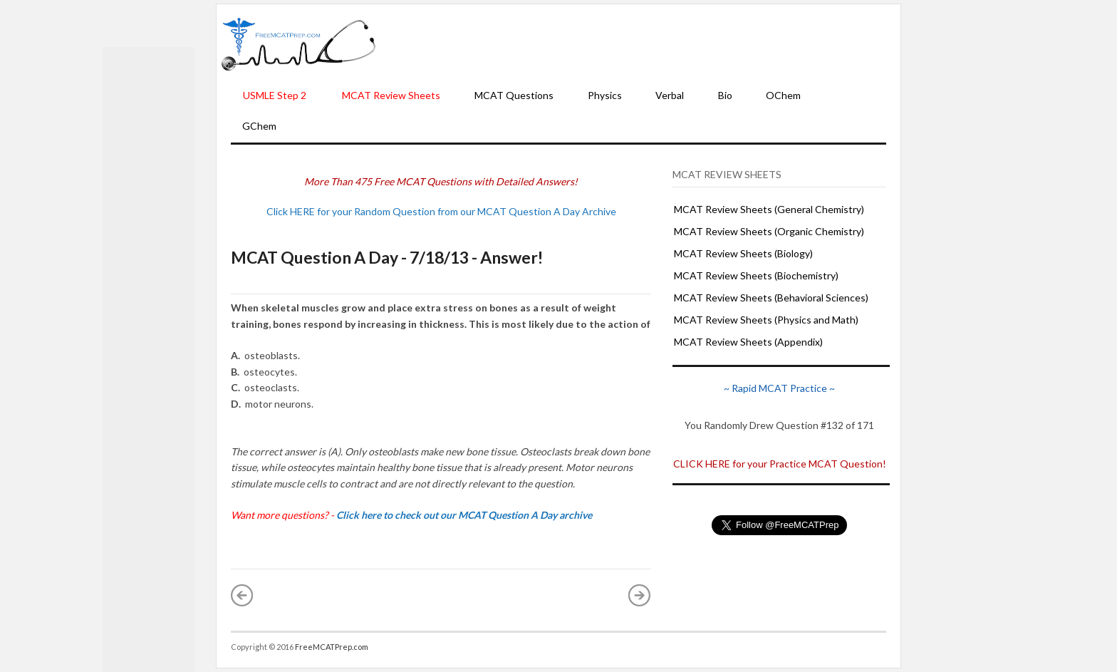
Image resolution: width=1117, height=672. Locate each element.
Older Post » (639, 595)
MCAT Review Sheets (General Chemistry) (769, 209)
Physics (605, 95)
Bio (725, 95)
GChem (259, 126)
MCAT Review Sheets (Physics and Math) (766, 320)
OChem (783, 95)
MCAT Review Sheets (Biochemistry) (756, 275)
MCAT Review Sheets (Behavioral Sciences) (771, 297)
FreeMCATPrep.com (331, 646)
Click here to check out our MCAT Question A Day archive (464, 515)
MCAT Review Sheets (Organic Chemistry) (769, 231)
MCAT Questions (514, 95)
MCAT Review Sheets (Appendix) (748, 342)
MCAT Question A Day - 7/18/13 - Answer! (387, 257)
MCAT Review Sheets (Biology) (743, 253)
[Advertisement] (638, 43)
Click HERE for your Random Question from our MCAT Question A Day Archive (441, 211)
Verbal (669, 95)
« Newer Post (242, 595)
